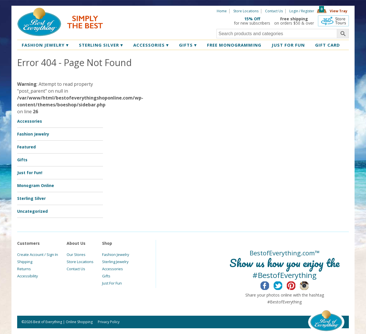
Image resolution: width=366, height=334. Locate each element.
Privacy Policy (109, 321)
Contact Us (274, 11)
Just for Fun (288, 45)
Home (222, 11)
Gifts (188, 45)
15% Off (252, 18)
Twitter (282, 285)
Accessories (151, 45)
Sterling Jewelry (115, 261)
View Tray (338, 11)
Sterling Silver (101, 45)
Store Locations (245, 11)
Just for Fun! (29, 172)
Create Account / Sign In (37, 254)
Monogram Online (35, 185)
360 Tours (333, 20)
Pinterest (295, 285)
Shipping (24, 261)
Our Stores (76, 254)
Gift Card (327, 45)
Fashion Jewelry (45, 45)
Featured (26, 147)
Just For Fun (112, 283)
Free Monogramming (234, 45)
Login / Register (301, 11)
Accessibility (27, 276)
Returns (24, 268)
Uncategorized (32, 211)
